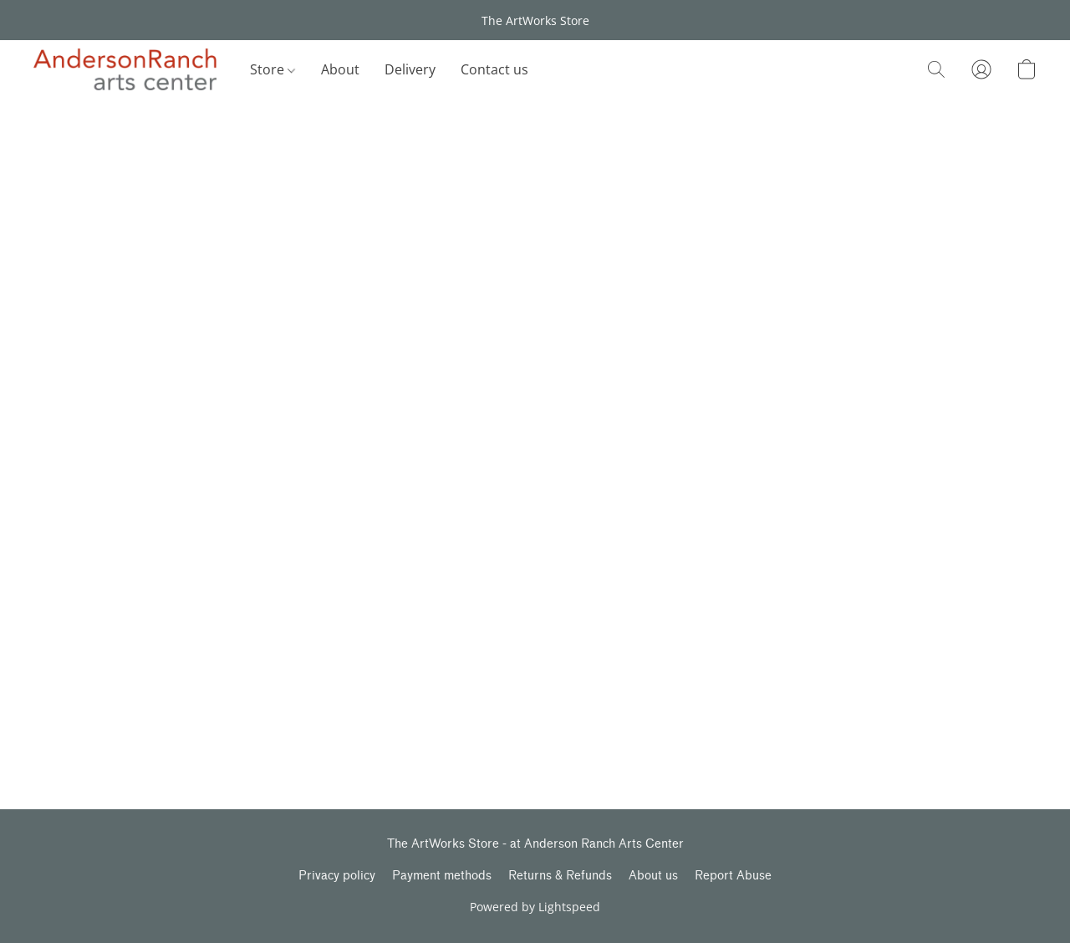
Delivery (410, 69)
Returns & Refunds (560, 876)
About (340, 69)
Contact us (494, 69)
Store (272, 69)
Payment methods (442, 876)
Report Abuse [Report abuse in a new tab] (733, 876)
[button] (125, 69)
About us (653, 876)
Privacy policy (336, 876)
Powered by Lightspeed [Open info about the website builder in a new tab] (535, 907)
